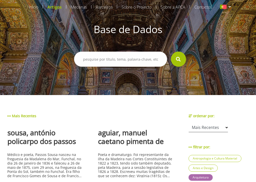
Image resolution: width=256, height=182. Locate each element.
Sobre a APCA (173, 7)
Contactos (203, 7)
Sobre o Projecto (137, 7)
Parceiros (104, 7)
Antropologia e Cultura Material (215, 158)
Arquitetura (201, 177)
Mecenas (79, 7)
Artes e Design (203, 168)
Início (33, 7)
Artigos (54, 7)
